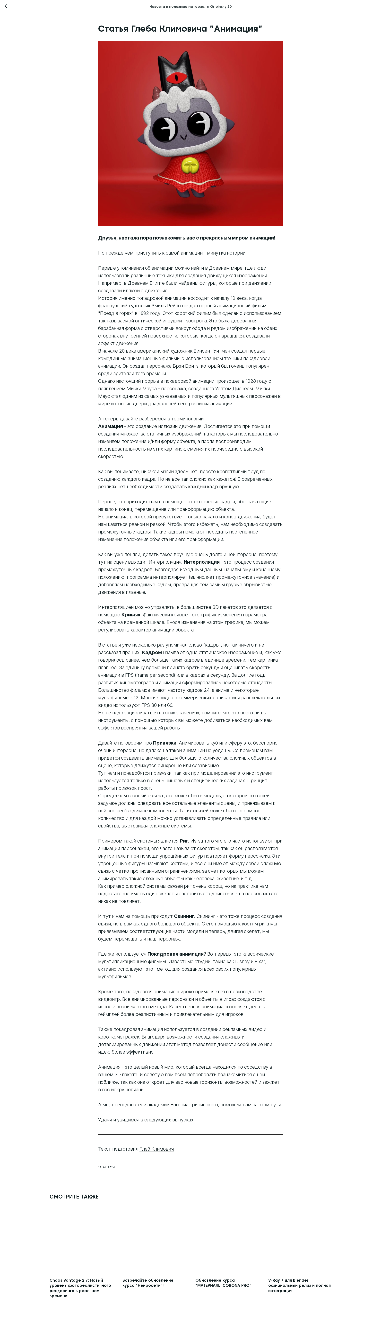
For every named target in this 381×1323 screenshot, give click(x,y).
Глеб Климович (156, 1149)
